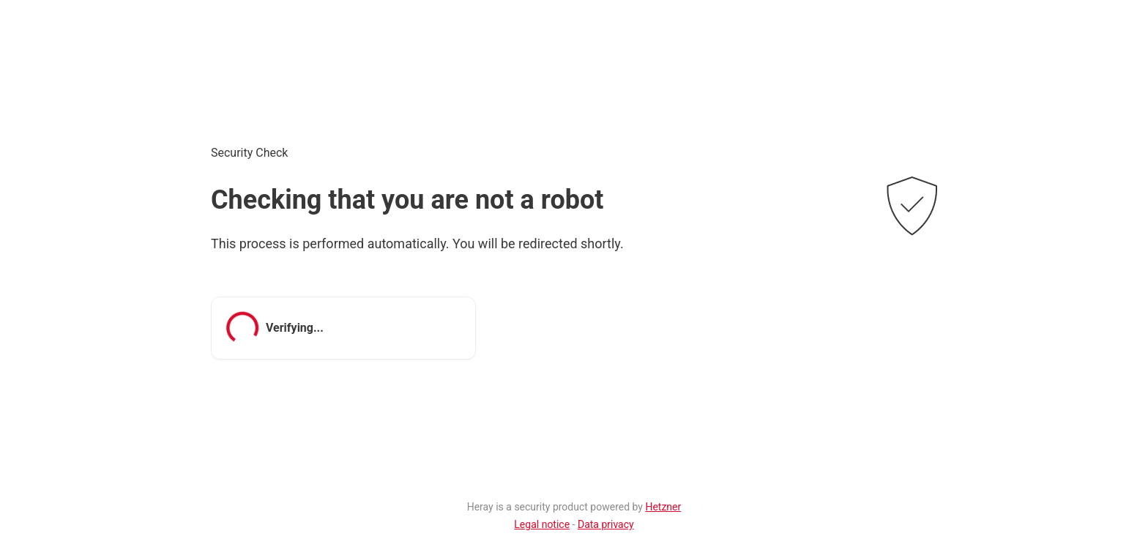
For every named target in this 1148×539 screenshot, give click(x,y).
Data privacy (606, 524)
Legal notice (542, 524)
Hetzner (663, 507)
